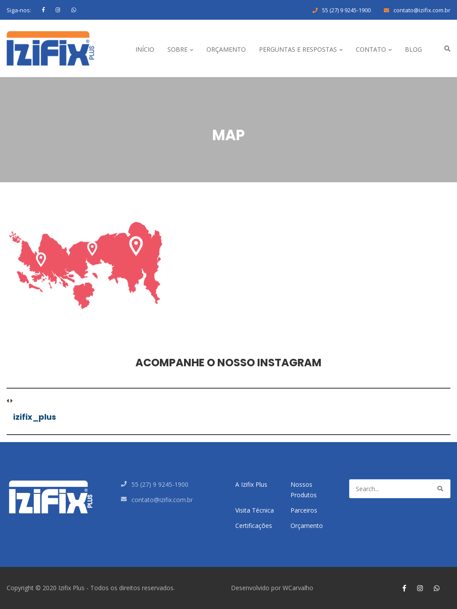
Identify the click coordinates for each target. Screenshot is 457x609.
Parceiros (303, 510)
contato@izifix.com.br (421, 10)
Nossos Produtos (303, 489)
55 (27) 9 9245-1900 (346, 10)
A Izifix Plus (251, 484)
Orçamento (306, 525)
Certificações (253, 525)
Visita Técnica (254, 510)
